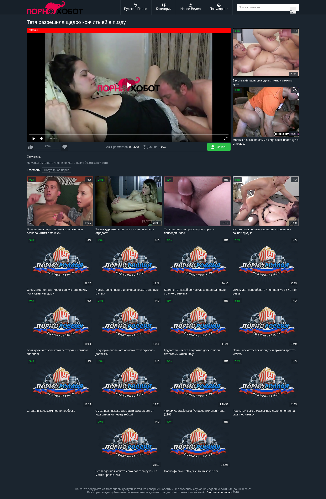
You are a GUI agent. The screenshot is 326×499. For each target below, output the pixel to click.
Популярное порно (56, 170)
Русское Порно (135, 7)
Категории (164, 7)
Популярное (219, 7)
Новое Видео (190, 7)
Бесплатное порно (219, 492)
